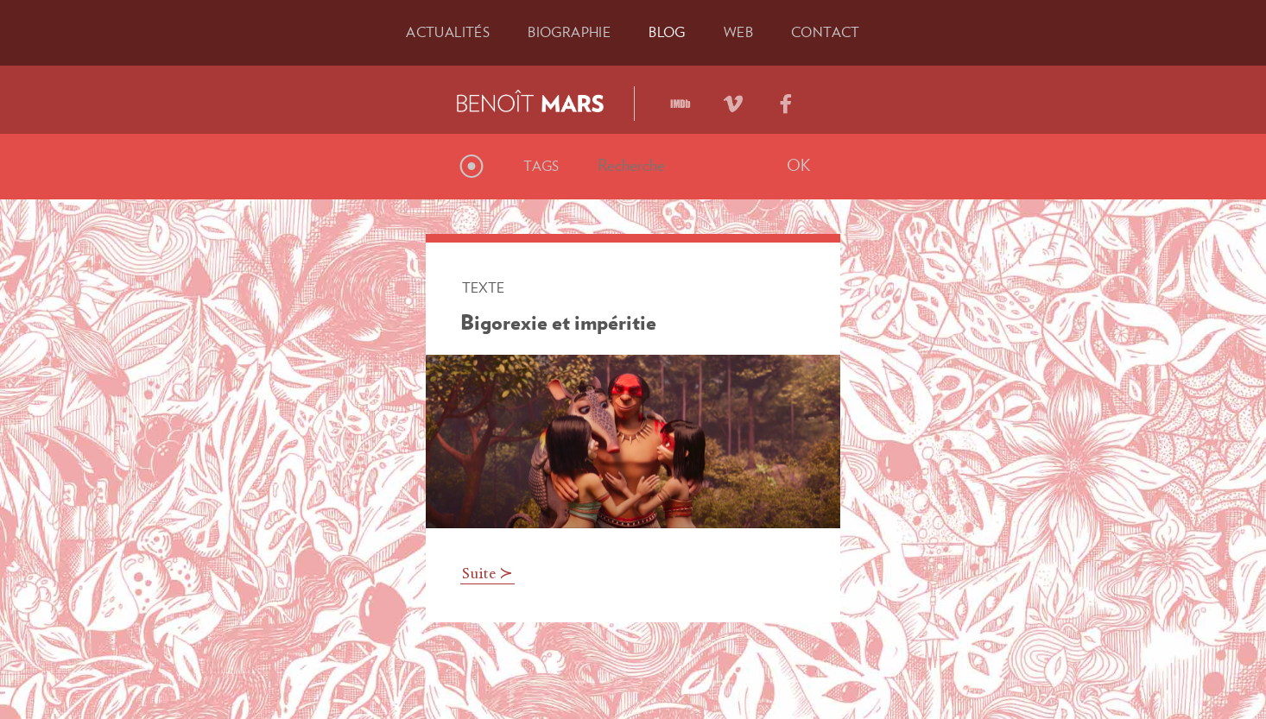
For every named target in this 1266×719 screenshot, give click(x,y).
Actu (448, 32)
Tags (541, 165)
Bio (569, 32)
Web (738, 32)
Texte (483, 287)
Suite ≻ (487, 574)
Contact (825, 32)
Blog (667, 32)
